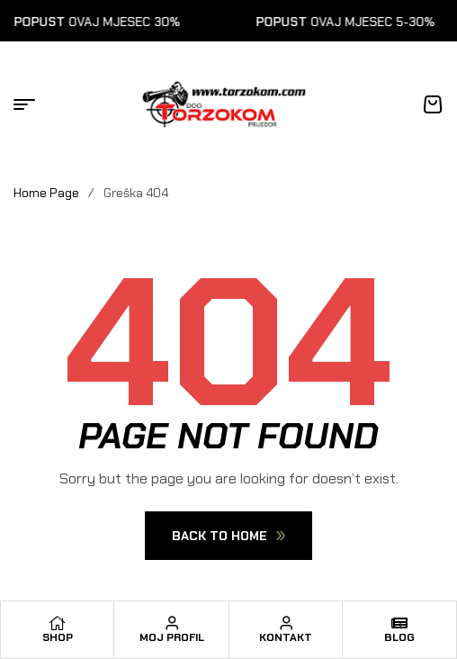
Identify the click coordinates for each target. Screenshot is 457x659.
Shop (57, 637)
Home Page (46, 193)
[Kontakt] (286, 623)
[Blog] (399, 623)
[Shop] (57, 623)
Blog (399, 637)
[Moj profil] (172, 623)
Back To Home (228, 536)
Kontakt (285, 637)
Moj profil (171, 637)
